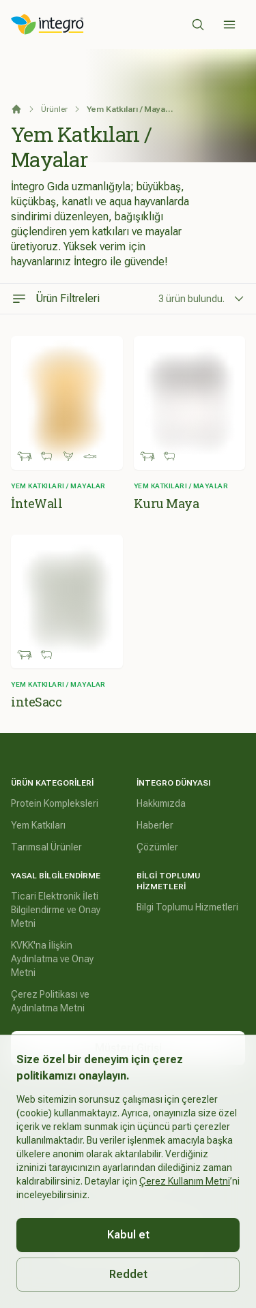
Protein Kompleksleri (54, 803)
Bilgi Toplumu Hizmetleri (187, 907)
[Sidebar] (229, 24)
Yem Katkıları (38, 825)
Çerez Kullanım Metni (184, 1181)
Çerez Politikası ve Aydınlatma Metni (50, 1001)
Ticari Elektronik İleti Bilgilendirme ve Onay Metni (55, 910)
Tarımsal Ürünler (46, 847)
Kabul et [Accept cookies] (128, 1234)
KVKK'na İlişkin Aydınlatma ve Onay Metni (52, 959)
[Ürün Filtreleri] (128, 299)
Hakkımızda (161, 803)
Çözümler (157, 847)
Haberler (155, 825)
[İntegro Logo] (47, 24)
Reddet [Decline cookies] (128, 1274)
